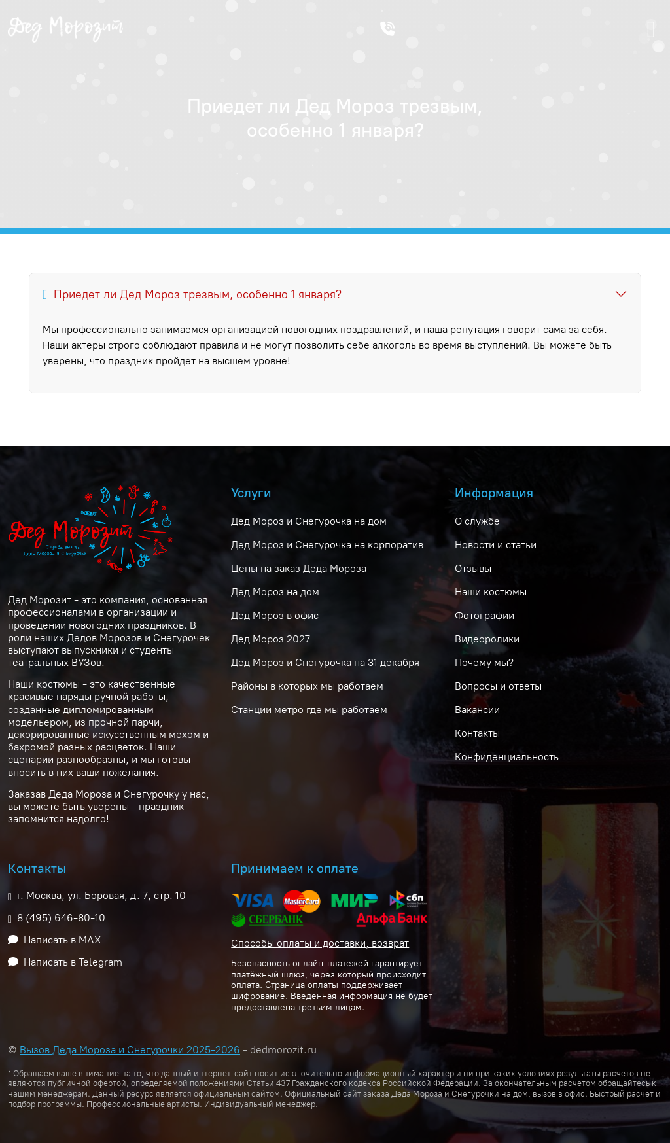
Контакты (477, 733)
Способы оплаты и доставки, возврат (320, 943)
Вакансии (477, 709)
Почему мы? (484, 662)
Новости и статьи (496, 544)
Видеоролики (487, 639)
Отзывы (473, 568)
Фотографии (484, 615)
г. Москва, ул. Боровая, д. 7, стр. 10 (101, 895)
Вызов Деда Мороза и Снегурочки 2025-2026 (130, 1050)
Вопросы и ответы (498, 686)
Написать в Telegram (73, 962)
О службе (477, 521)
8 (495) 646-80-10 (61, 917)
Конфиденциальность (507, 756)
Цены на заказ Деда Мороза (298, 568)
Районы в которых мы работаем (307, 686)
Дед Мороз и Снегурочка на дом (309, 521)
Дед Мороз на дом (275, 592)
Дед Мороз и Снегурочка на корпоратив (327, 544)
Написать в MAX (62, 940)
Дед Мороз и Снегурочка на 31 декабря (325, 662)
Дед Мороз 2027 (270, 639)
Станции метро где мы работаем (309, 709)
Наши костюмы (491, 592)
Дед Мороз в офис (275, 615)
